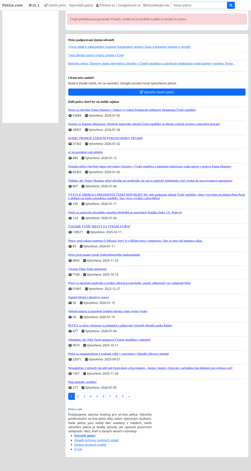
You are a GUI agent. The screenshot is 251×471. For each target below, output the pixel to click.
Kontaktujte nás (156, 5)
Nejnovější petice (81, 5)
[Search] (199, 5)
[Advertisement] (30, 67)
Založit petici (55, 5)
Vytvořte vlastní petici (157, 92)
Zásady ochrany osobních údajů (96, 440)
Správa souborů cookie (90, 445)
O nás (78, 449)
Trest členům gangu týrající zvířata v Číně (96, 55)
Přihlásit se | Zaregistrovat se (118, 5)
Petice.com (12, 5)
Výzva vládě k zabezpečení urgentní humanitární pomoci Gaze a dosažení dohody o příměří (129, 46)
